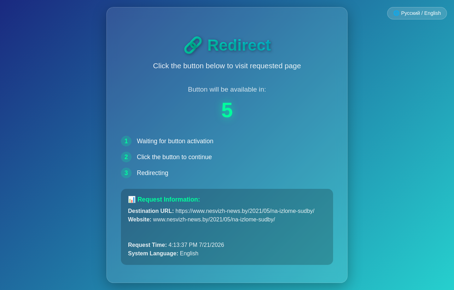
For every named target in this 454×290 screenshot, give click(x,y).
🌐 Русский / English (417, 13)
